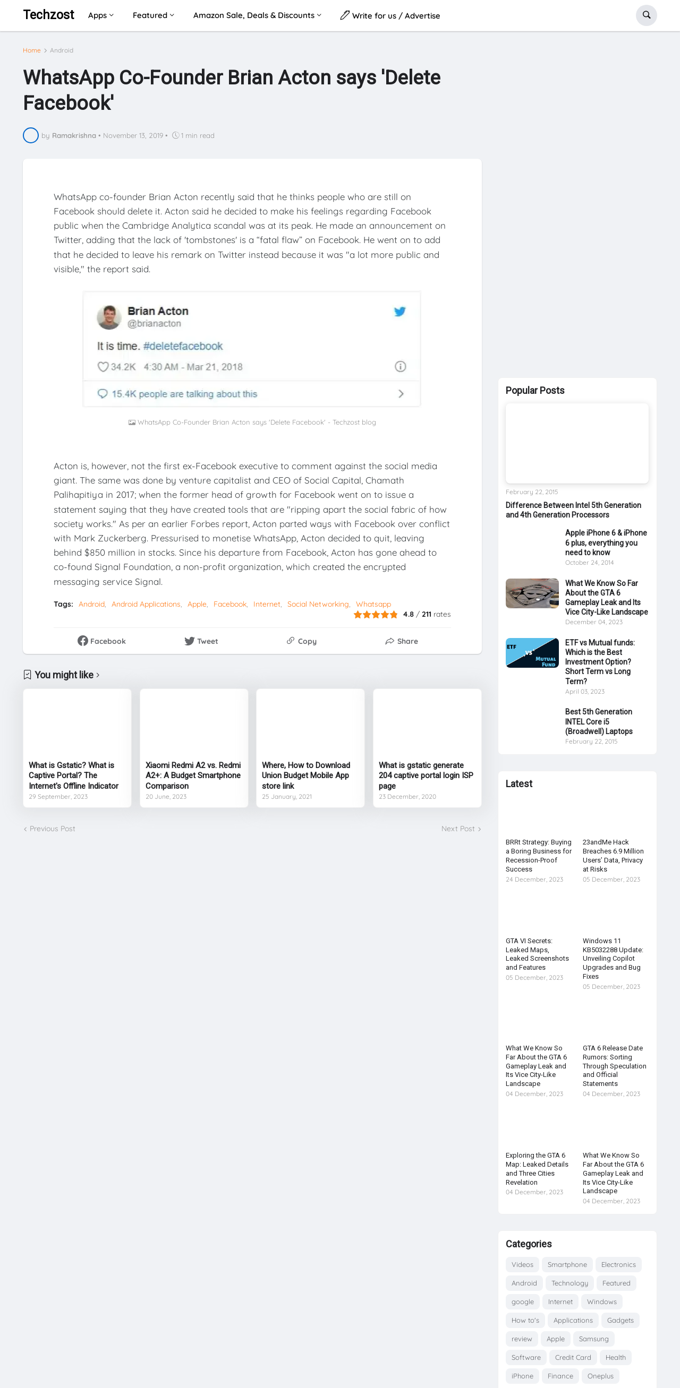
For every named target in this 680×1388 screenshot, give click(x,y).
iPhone (522, 1376)
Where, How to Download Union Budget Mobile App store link (306, 776)
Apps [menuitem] (97, 15)
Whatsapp (373, 604)
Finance (560, 1376)
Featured (616, 1283)
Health (616, 1357)
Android (61, 50)
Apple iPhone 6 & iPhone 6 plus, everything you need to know (606, 542)
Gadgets (620, 1320)
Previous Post (52, 828)
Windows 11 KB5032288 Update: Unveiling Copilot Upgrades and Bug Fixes (613, 959)
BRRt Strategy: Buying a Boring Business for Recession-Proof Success (539, 855)
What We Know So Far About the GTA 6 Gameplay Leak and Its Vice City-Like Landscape (606, 598)
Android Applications (146, 604)
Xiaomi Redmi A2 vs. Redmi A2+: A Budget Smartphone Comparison (193, 776)
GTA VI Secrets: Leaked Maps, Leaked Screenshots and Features (537, 954)
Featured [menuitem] (150, 15)
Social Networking (318, 604)
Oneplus (601, 1376)
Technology (569, 1283)
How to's (525, 1320)
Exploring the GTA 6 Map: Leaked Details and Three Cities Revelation (537, 1168)
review (522, 1338)
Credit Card (573, 1357)
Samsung (594, 1338)
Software (526, 1357)
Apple (197, 604)
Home (32, 50)
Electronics (618, 1264)
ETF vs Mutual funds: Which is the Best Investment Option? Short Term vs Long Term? (600, 662)
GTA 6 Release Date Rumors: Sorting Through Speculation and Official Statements (615, 1066)
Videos (522, 1264)
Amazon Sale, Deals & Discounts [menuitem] (253, 15)
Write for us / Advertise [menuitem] (390, 15)
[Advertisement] (577, 202)
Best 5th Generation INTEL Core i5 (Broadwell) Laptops (599, 721)
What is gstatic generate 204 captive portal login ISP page (426, 776)
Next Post (458, 828)
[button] (646, 15)
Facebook (230, 604)
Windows (602, 1301)
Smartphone (567, 1264)
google (523, 1301)
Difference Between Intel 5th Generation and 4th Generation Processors (573, 510)
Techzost (48, 15)
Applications (573, 1320)
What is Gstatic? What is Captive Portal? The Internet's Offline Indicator (73, 776)
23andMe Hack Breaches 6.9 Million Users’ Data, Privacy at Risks (613, 855)
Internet (266, 604)
